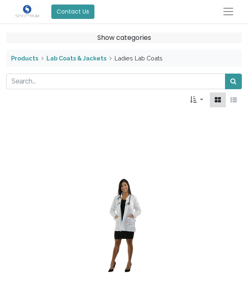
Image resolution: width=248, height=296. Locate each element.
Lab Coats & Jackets (76, 58)
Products (24, 58)
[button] (196, 99)
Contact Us (73, 11)
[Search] (233, 81)
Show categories (124, 37)
